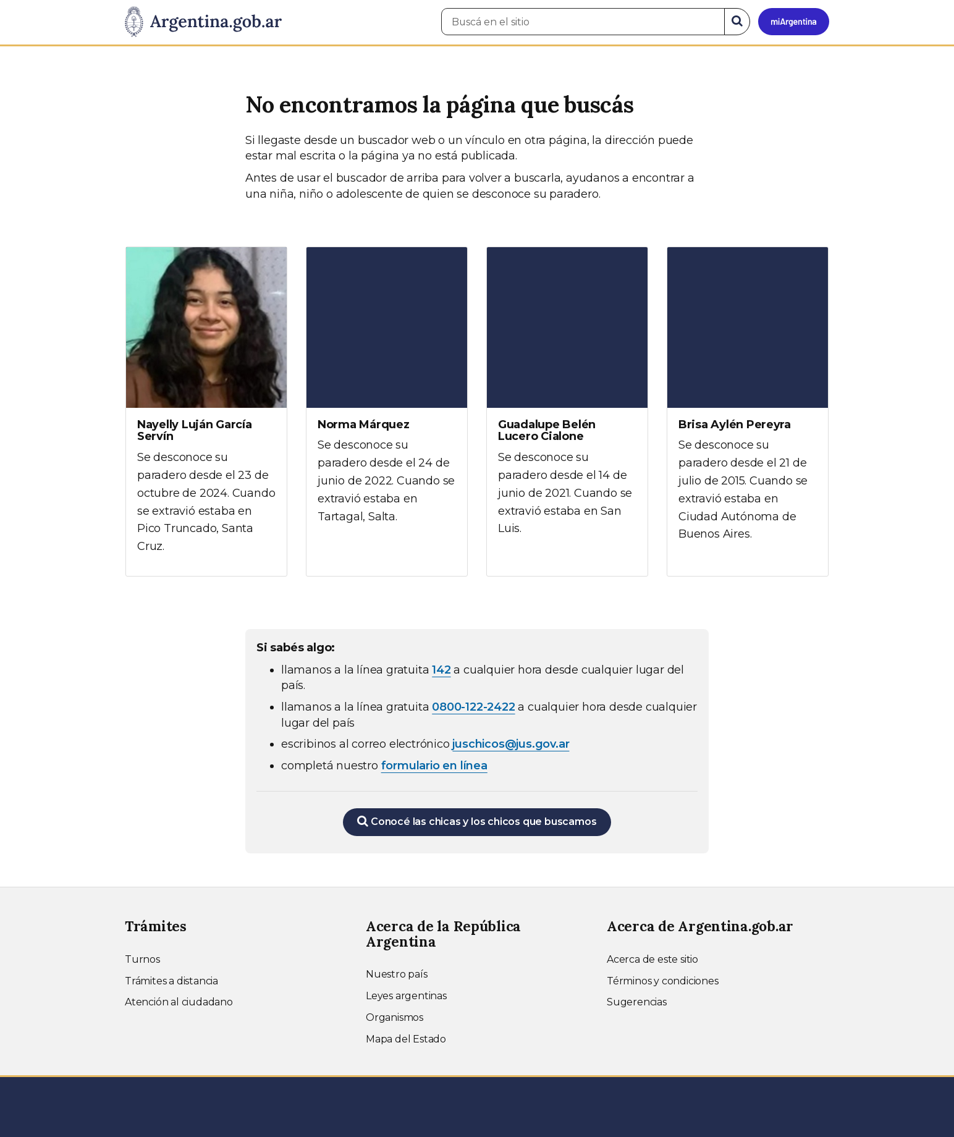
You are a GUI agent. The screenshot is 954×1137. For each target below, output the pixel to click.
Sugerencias (637, 1002)
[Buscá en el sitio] (583, 21)
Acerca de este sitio (652, 959)
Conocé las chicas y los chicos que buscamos (476, 821)
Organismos (394, 1017)
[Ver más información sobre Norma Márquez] (386, 396)
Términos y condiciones (663, 981)
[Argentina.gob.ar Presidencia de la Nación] (203, 22)
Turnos (142, 959)
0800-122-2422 (473, 707)
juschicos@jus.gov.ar (510, 744)
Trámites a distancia (171, 981)
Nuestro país (397, 974)
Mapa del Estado (406, 1039)
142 (441, 670)
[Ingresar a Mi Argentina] (793, 21)
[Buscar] (737, 21)
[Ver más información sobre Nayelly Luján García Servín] (206, 411)
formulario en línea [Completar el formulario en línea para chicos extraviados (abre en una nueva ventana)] (434, 765)
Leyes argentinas (406, 996)
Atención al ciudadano (179, 1002)
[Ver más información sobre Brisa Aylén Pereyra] (747, 405)
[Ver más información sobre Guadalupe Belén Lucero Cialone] (567, 403)
